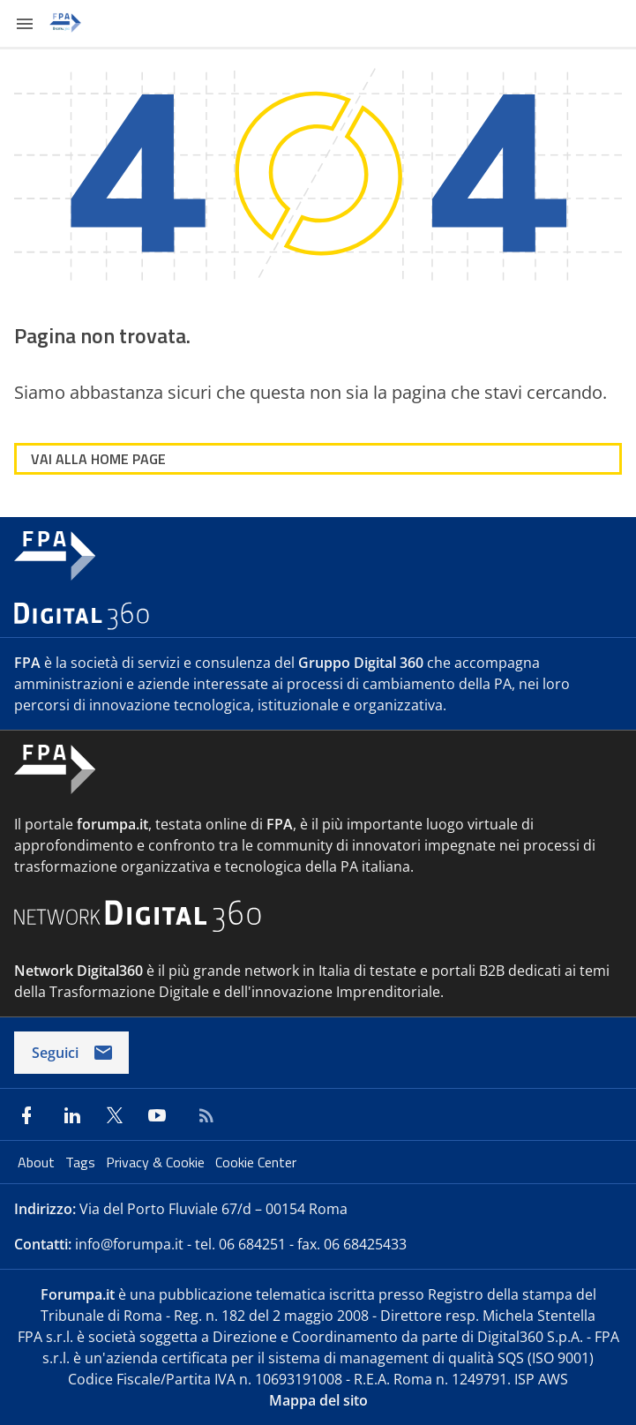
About (38, 1162)
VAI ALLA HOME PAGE (98, 458)
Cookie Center (255, 1162)
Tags (82, 1162)
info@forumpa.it (129, 1244)
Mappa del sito (318, 1400)
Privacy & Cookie (157, 1162)
